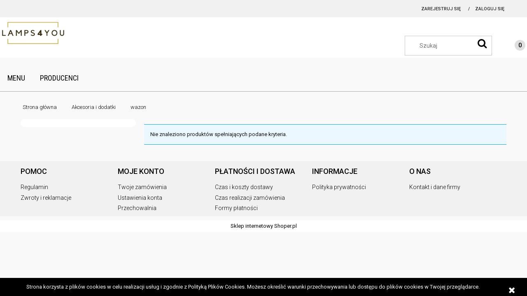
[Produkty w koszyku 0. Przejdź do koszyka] (511, 46)
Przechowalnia (137, 208)
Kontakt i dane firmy (434, 187)
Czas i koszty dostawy (244, 187)
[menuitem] (16, 78)
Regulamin (34, 187)
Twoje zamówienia (142, 187)
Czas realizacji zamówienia (250, 197)
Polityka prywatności (339, 187)
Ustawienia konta (140, 197)
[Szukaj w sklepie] (452, 46)
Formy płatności (236, 208)
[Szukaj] (482, 43)
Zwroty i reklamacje (46, 197)
